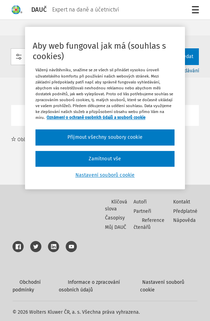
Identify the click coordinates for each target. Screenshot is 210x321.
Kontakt (181, 202)
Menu (194, 10)
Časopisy (115, 218)
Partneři (142, 211)
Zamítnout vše (105, 159)
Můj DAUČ (115, 227)
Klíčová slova (116, 205)
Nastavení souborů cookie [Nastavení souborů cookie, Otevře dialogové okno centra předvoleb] (105, 175)
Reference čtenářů (149, 223)
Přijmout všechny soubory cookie (105, 137)
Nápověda (184, 220)
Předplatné (185, 211)
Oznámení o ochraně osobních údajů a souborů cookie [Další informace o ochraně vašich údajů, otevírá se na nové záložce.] (96, 117)
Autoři (140, 202)
